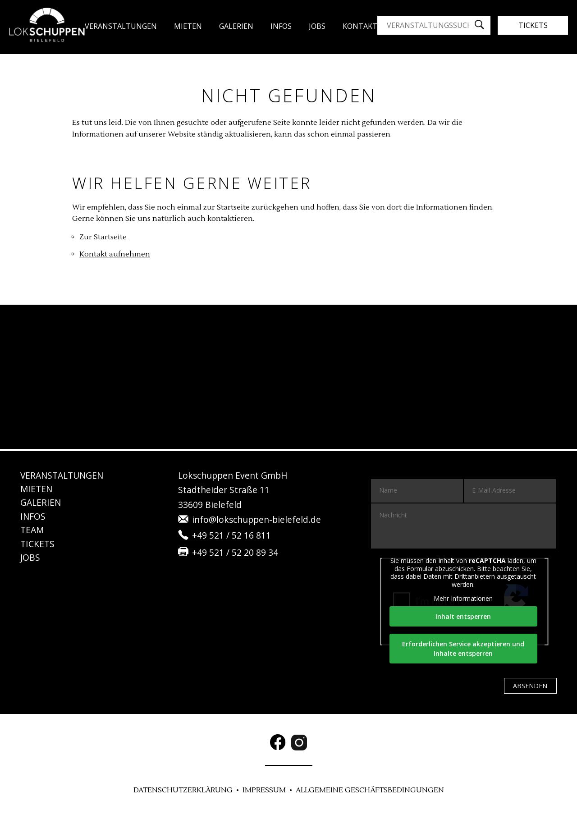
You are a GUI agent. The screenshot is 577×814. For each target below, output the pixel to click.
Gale (236, 26)
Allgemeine (370, 790)
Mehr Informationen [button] (463, 598)
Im (264, 790)
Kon (360, 26)
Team (32, 530)
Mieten (188, 26)
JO (317, 26)
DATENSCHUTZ (183, 790)
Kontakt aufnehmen (114, 254)
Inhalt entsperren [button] (463, 616)
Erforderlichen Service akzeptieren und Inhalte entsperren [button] (464, 649)
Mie (36, 489)
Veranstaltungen (121, 26)
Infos (281, 26)
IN (33, 516)
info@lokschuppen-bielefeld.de (256, 519)
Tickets (533, 25)
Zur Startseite (103, 237)
